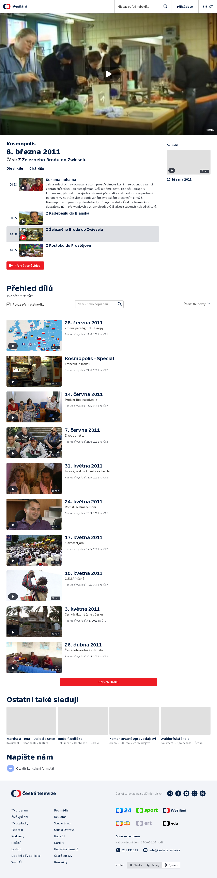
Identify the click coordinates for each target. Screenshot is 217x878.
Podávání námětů (66, 849)
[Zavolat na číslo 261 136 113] (127, 850)
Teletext (17, 830)
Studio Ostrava (64, 830)
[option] (135, 865)
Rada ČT (59, 836)
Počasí (15, 843)
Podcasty (17, 836)
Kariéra (59, 843)
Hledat (164, 8)
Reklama (60, 817)
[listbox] (153, 865)
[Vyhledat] (120, 304)
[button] (108, 74)
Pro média (61, 810)
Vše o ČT (17, 862)
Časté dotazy (63, 856)
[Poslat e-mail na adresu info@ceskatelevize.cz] (161, 850)
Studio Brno (62, 823)
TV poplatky (19, 823)
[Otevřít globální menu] (207, 6)
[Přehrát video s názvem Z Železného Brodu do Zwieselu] (108, 74)
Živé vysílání (19, 817)
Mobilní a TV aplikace (26, 856)
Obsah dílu (14, 168)
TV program (19, 810)
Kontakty (60, 862)
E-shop (16, 849)
